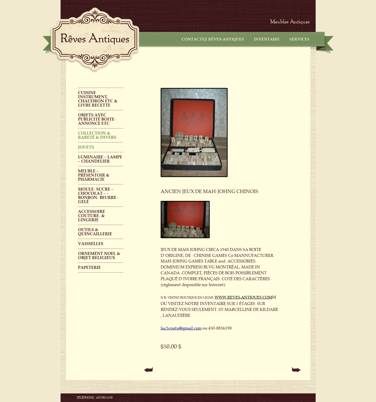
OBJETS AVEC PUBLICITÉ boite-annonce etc (97, 119)
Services (299, 39)
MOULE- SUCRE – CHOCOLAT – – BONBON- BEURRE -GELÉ (98, 195)
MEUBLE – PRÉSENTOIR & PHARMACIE (93, 175)
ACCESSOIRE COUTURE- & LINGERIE (91, 215)
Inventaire (267, 39)
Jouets (86, 147)
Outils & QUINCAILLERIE (95, 231)
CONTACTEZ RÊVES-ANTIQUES (213, 39)
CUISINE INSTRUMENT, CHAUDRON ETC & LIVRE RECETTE (97, 99)
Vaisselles (90, 243)
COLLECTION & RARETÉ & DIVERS (97, 135)
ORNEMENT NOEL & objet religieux (99, 255)
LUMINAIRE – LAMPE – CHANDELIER (100, 159)
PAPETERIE (89, 267)
